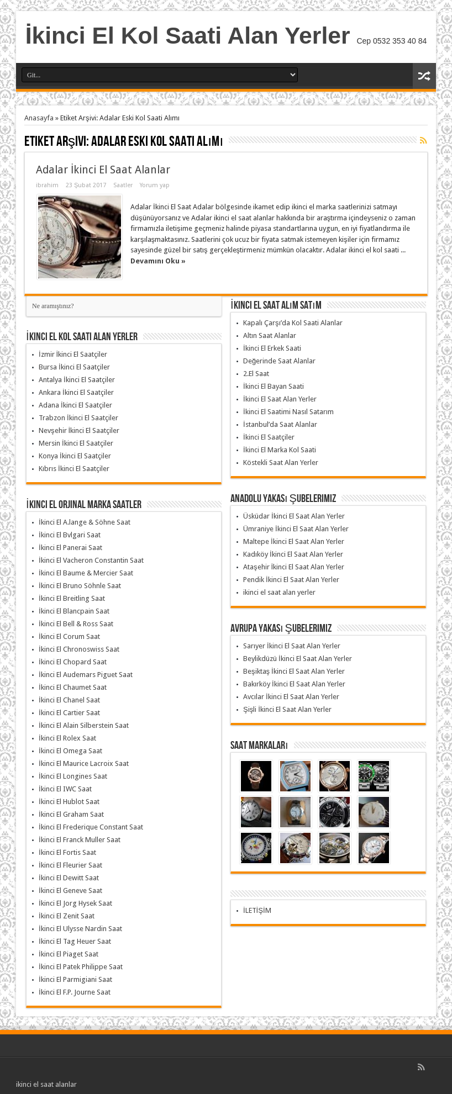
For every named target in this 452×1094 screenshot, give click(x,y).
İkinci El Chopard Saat (73, 662)
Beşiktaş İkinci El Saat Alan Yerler (294, 671)
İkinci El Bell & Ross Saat (76, 624)
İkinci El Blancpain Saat (74, 611)
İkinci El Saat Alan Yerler (280, 399)
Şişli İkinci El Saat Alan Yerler (287, 709)
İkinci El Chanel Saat (69, 700)
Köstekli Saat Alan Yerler (280, 462)
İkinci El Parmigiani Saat (75, 979)
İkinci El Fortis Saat (67, 852)
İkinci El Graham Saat (71, 814)
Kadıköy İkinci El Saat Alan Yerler (293, 554)
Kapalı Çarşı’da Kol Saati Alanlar (293, 323)
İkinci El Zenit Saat (66, 916)
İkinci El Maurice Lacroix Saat (84, 763)
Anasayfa (39, 118)
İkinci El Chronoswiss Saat (79, 649)
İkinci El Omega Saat (70, 751)
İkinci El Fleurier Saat (70, 865)
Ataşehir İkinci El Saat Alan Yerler (293, 567)
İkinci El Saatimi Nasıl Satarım (288, 412)
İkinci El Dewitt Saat (69, 878)
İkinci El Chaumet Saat (73, 687)
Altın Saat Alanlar (269, 335)
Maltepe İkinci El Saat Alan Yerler (293, 541)
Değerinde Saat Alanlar (279, 361)
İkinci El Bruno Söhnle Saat (80, 586)
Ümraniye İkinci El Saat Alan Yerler (296, 529)
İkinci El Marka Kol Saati (279, 450)
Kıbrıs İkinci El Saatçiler (74, 468)
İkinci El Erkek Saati (272, 348)
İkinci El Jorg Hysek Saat (75, 903)
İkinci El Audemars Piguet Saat (86, 674)
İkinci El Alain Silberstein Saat (84, 725)
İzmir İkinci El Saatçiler (73, 354)
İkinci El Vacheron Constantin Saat (91, 560)
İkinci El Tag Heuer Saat (75, 941)
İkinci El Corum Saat (69, 636)
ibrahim (47, 185)
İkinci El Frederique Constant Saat (91, 827)
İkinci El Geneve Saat (70, 890)
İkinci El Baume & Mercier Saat (86, 573)
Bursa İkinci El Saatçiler (74, 367)
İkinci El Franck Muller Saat (79, 840)
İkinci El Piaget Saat (68, 954)
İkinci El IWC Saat (65, 789)
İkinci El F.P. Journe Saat (75, 992)
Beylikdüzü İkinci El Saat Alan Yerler (297, 658)
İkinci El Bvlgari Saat (70, 535)
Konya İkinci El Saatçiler (75, 456)
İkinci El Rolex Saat (67, 738)
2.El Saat (256, 373)
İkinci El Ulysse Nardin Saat (80, 928)
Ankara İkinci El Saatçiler (76, 392)
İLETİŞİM (257, 910)
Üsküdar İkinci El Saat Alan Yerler (294, 516)
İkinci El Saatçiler (269, 437)
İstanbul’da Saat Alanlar (280, 424)
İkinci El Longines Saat (73, 776)
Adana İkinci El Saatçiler (75, 405)
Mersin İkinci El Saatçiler (76, 443)
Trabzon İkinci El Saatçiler (78, 418)
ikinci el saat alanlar (46, 1084)
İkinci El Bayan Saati (273, 386)
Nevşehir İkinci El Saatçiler (79, 430)
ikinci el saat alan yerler (279, 592)
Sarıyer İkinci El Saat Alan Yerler (291, 646)
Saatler (123, 185)
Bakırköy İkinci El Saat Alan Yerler (294, 684)
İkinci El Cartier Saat (69, 713)
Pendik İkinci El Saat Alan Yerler (291, 579)
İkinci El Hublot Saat (69, 801)
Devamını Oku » (158, 261)
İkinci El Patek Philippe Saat (81, 967)
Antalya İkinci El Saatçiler (77, 380)
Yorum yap (155, 185)
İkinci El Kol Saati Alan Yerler (187, 35)
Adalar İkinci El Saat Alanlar (103, 169)
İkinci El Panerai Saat (70, 547)
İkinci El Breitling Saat (72, 598)
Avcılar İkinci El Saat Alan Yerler (291, 697)
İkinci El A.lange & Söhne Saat (84, 522)
